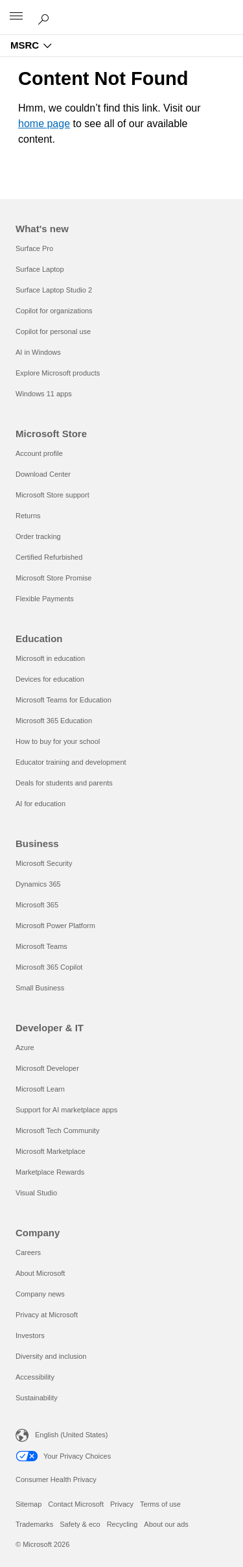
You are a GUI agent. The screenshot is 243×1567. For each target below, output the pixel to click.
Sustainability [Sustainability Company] (37, 1398)
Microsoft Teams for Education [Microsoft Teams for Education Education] (63, 700)
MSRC (24, 45)
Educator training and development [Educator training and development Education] (71, 762)
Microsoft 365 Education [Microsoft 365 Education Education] (54, 720)
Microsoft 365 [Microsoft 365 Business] (37, 905)
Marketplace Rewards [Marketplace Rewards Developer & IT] (50, 1172)
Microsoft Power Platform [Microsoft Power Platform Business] (55, 925)
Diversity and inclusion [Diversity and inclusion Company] (51, 1356)
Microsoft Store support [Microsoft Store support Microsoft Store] (52, 495)
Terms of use (160, 1504)
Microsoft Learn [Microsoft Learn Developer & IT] (40, 1089)
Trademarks (34, 1524)
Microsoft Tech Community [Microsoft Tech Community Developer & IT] (57, 1130)
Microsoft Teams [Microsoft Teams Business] (41, 946)
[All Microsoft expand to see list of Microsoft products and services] (16, 17)
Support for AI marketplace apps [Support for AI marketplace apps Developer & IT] (66, 1110)
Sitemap (28, 1504)
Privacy (121, 1504)
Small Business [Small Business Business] (40, 988)
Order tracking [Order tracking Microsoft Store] (38, 536)
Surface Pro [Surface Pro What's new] (34, 248)
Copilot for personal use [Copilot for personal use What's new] (53, 331)
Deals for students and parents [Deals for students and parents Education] (64, 783)
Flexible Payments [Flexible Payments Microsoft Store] (45, 599)
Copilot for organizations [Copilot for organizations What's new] (54, 311)
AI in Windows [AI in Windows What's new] (38, 352)
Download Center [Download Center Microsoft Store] (43, 474)
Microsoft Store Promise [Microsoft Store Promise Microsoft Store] (53, 578)
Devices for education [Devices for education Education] (50, 679)
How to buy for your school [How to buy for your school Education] (58, 741)
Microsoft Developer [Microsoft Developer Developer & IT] (47, 1068)
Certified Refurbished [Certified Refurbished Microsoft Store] (49, 557)
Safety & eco (80, 1524)
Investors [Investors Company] (30, 1335)
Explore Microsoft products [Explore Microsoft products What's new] (58, 373)
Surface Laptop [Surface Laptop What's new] (40, 269)
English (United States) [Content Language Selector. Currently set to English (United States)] (71, 1435)
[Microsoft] (121, 10)
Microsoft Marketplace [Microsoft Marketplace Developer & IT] (51, 1151)
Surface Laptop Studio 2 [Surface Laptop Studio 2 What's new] (54, 290)
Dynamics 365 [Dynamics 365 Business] (38, 884)
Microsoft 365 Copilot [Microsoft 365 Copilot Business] (49, 967)
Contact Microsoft (76, 1504)
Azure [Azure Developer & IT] (25, 1047)
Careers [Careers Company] (28, 1252)
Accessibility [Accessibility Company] (35, 1377)
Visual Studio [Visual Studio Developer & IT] (36, 1193)
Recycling (122, 1524)
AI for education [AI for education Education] (40, 803)
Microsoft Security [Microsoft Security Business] (44, 863)
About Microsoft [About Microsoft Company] (40, 1273)
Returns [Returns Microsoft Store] (28, 516)
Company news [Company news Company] (40, 1294)
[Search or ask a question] (45, 16)
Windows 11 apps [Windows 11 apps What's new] (44, 394)
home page (44, 123)
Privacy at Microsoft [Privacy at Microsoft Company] (47, 1315)
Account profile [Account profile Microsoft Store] (39, 453)
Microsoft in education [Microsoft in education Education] (50, 658)
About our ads (166, 1524)
